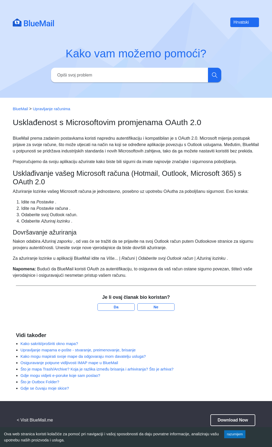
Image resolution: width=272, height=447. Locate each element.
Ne (156, 307)
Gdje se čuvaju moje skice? (44, 388)
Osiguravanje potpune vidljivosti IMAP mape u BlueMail (69, 362)
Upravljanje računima (51, 109)
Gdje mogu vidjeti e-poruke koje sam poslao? (60, 375)
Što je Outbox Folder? (39, 382)
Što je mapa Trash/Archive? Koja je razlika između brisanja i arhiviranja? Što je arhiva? (96, 369)
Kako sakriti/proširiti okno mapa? (49, 343)
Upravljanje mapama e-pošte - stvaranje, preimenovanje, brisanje (78, 350)
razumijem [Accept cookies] (235, 434)
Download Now (233, 420)
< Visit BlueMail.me (35, 420)
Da (116, 307)
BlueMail (21, 109)
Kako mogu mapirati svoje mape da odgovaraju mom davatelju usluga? (83, 356)
